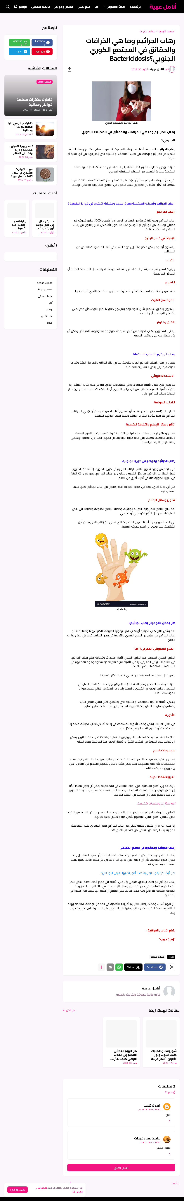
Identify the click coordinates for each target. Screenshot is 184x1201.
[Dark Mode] (15, 6)
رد (170, 1120)
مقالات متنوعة (147, 31)
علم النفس (47, 316)
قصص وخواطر (63, 6)
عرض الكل (71, 1010)
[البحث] (7, 6)
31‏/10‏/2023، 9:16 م (150, 1142)
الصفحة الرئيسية (167, 31)
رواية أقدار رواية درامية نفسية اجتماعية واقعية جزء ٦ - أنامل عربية (17, 225)
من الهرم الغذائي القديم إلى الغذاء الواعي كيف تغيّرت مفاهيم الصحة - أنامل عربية (122, 1055)
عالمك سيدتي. (45, 296)
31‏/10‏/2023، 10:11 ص (149, 1109)
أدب (97, 6)
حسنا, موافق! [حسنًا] (17, 1189)
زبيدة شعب (151, 1105)
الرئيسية (135, 6)
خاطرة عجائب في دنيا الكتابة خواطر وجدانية (20, 127)
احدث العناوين (116, 6)
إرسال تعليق (121, 1167)
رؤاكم (23, 6)
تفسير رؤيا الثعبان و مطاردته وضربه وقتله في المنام (21, 150)
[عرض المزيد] (101, 967)
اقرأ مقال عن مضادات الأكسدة (156, 803)
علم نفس (83, 6)
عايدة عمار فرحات (147, 1138)
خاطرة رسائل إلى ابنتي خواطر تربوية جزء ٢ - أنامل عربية (45, 225)
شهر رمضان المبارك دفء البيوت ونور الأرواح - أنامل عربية (164, 1055)
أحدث (174, 1183)
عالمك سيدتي (40, 6)
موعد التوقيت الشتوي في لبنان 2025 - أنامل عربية (22, 172)
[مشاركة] (70, 69)
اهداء (50, 322)
